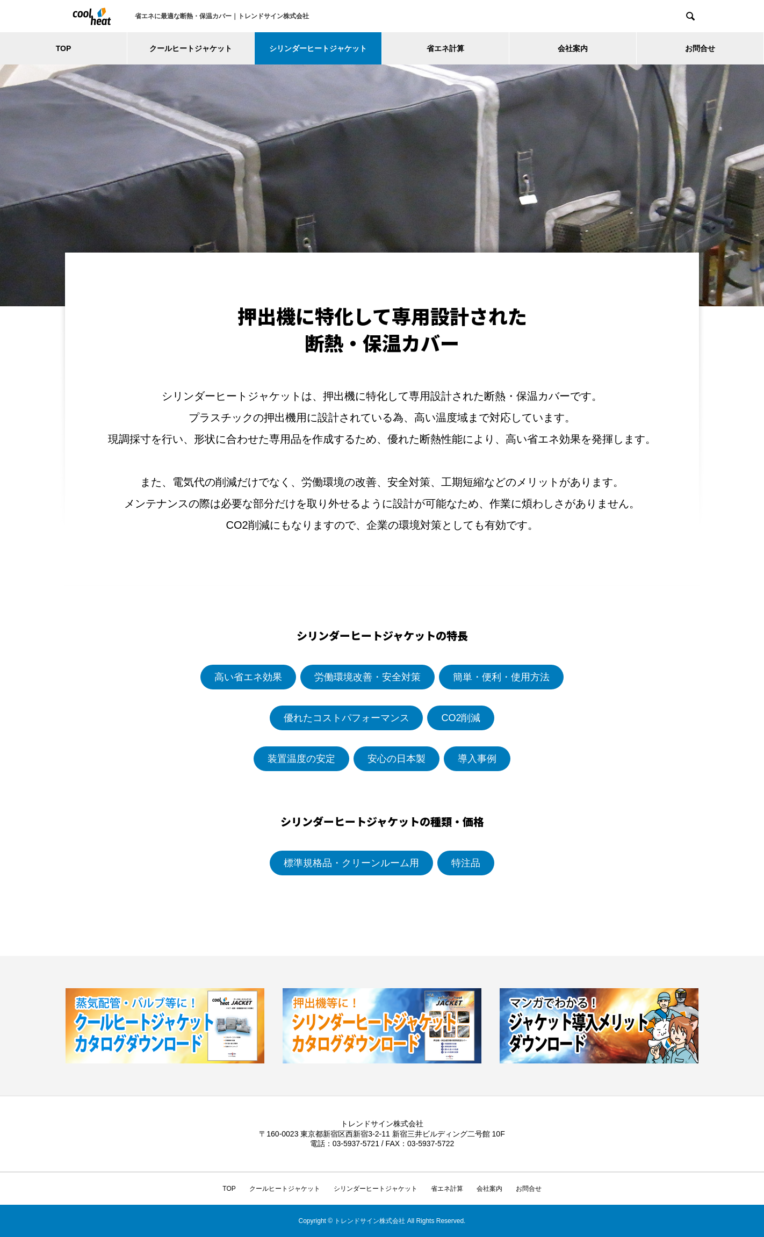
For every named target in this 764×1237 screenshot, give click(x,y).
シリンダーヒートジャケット (318, 48)
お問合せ (700, 48)
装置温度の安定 (301, 758)
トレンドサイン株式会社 (382, 1123)
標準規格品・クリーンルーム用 (351, 863)
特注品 (465, 863)
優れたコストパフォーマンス (346, 718)
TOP (63, 48)
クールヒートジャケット (190, 48)
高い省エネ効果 (248, 677)
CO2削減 (460, 718)
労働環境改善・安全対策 (367, 677)
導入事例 (477, 758)
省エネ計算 (445, 48)
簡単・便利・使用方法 (501, 677)
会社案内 (573, 48)
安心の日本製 (396, 758)
